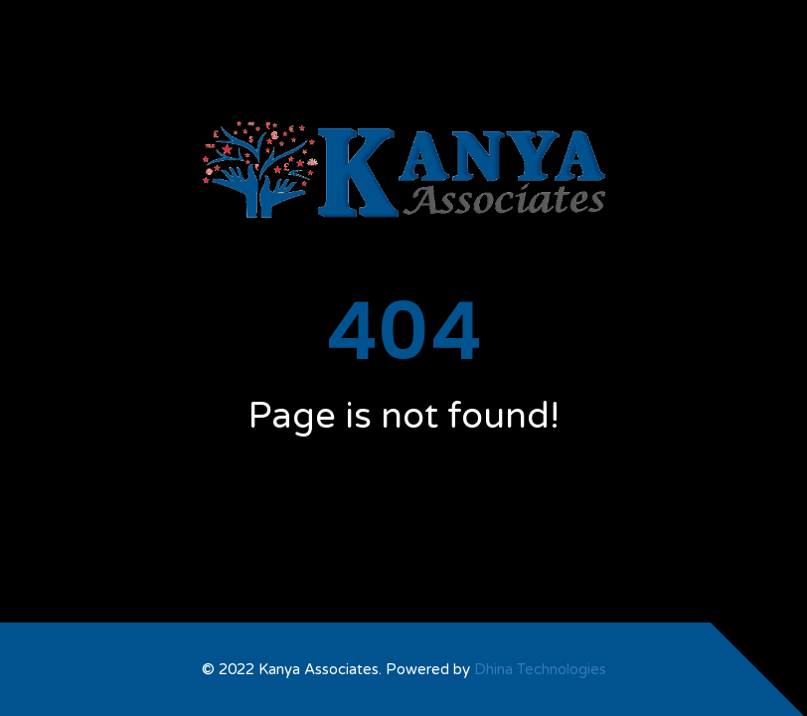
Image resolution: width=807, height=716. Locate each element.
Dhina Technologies (540, 669)
